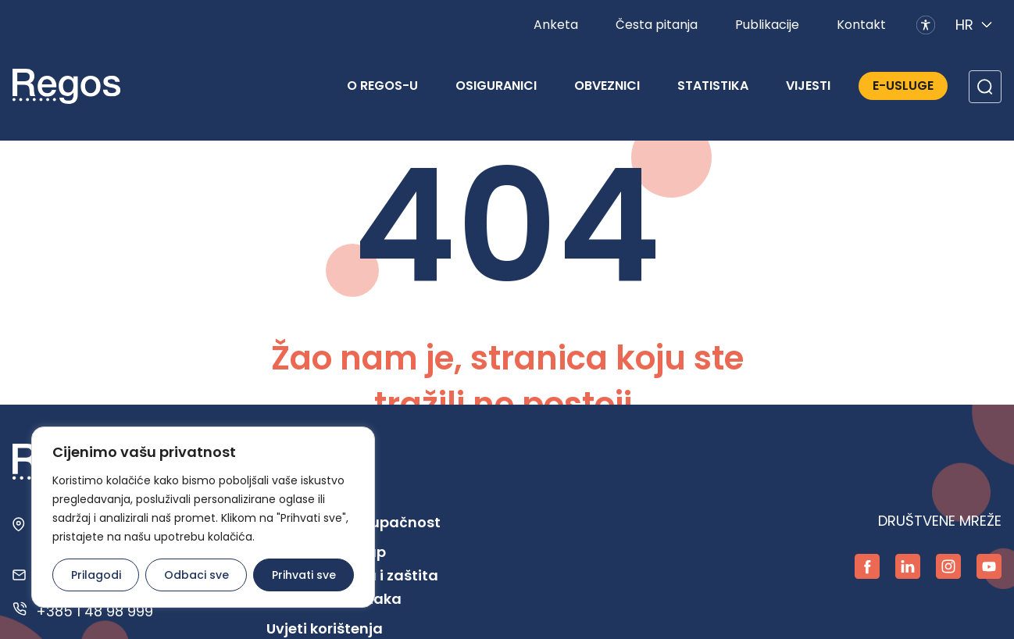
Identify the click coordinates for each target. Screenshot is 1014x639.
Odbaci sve (196, 575)
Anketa (556, 25)
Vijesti (808, 86)
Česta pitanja (657, 25)
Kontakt (861, 25)
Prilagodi (96, 575)
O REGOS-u (382, 86)
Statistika (712, 86)
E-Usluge (903, 86)
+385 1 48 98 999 (94, 611)
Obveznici (607, 86)
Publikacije (767, 25)
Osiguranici (496, 86)
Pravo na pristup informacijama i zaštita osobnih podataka (352, 575)
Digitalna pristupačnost (353, 522)
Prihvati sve (304, 575)
